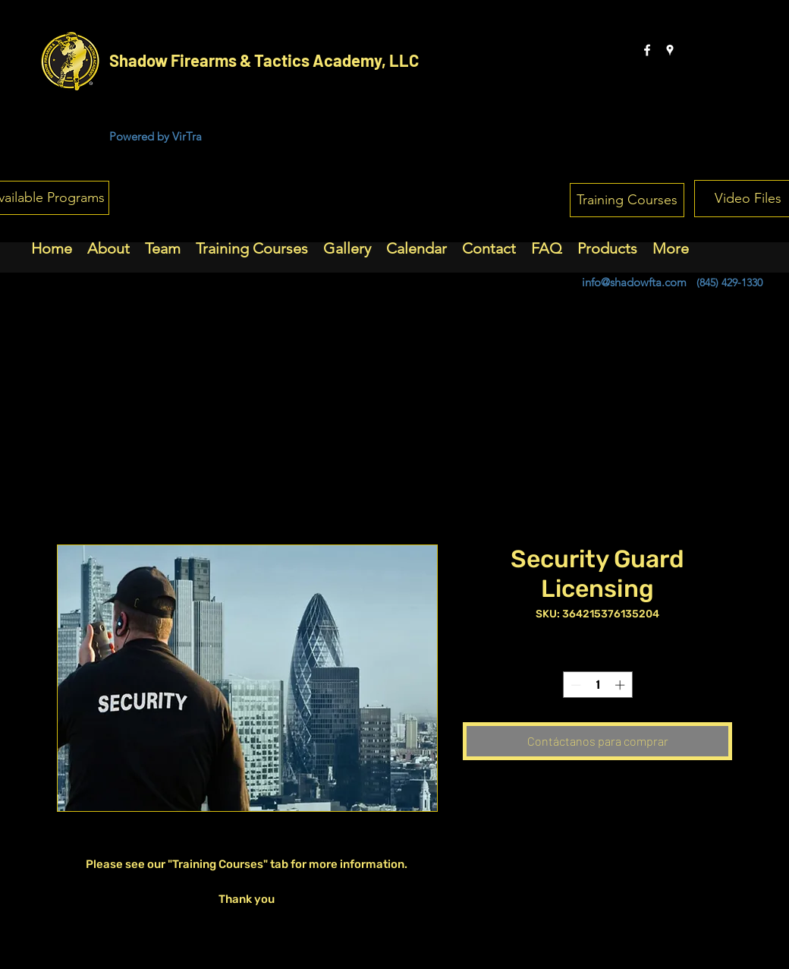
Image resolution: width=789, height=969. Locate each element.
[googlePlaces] (669, 50)
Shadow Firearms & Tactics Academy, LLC (264, 60)
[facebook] (647, 50)
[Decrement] (574, 685)
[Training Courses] (627, 200)
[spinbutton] (597, 685)
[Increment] (621, 685)
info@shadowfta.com (634, 282)
